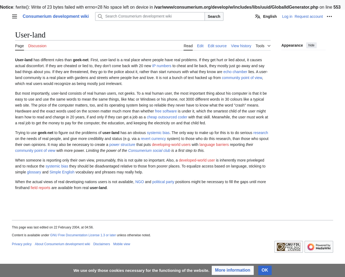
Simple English (62, 172)
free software (166, 111)
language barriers (214, 144)
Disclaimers (101, 244)
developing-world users (171, 144)
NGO (139, 182)
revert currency (153, 138)
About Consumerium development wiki (62, 244)
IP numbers (161, 66)
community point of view (242, 78)
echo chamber (235, 72)
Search (214, 16)
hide (311, 45)
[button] (233, 270)
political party (163, 182)
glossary (34, 172)
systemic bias (158, 133)
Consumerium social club (149, 150)
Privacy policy (22, 244)
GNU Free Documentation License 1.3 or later (83, 235)
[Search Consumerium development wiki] (150, 16)
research (260, 133)
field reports (40, 188)
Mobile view (121, 244)
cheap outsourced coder (167, 117)
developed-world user (197, 160)
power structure (122, 144)
